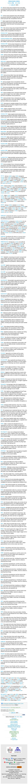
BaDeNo (14, 735)
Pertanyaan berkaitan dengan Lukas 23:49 (13, 703)
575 (20, 177)
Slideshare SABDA (14, 764)
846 (9, 177)
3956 (10, 176)
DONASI (19, 767)
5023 (4, 183)
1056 (15, 180)
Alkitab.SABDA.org (14, 731)
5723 (10, 232)
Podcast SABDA (19, 762)
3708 (21, 181)
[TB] (13, 3)
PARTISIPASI (13, 767)
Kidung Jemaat (14, 724)
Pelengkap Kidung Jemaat (14, 727)
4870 (23, 179)
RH (18, 716)
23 (15, 5)
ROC (21, 716)
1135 (2, 179)
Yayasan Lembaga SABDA (18, 758)
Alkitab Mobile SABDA (14, 1)
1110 (2, 177)
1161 (8, 183)
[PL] (16, 3)
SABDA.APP (14, 734)
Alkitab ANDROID (14, 719)
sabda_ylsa (6, 758)
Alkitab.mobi (14, 728)
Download (14, 718)
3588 (17, 176)
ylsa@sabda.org (20, 777)
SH (15, 716)
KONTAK (8, 767)
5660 (23, 228)
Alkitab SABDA (11, 709)
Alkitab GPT (14, 736)
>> (18, 5)
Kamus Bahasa (14, 722)
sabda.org (17, 778)
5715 (21, 221)
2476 (22, 180)
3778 (11, 253)
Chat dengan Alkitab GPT (15, 707)
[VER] (9, 3)
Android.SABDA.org (14, 732)
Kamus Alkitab (14, 721)
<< (9, 5)
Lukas (12, 5)
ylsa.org (12, 778)
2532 (11, 181)
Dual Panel (14, 739)
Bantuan (14, 738)
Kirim (16, 705)
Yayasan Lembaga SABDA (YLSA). (14, 771)
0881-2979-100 (9, 777)
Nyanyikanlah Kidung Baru (14, 725)
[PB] (19, 3)
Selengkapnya (18, 760)
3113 (5, 181)
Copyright (14, 729)
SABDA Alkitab (8, 762)
